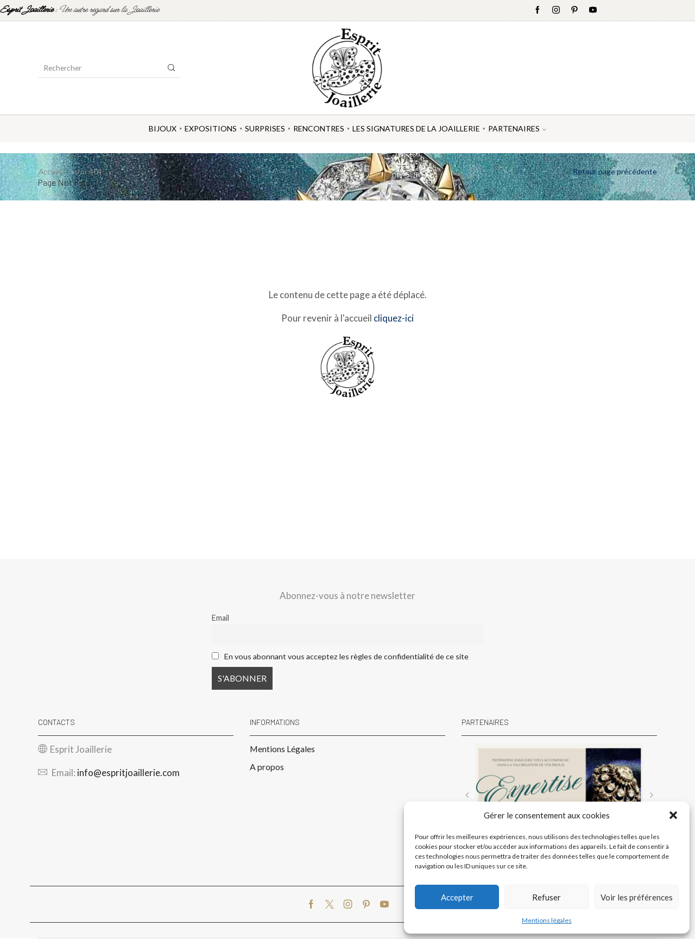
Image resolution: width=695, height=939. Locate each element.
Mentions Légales (282, 748)
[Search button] (171, 68)
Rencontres (318, 128)
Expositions (211, 128)
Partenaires (517, 128)
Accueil (51, 171)
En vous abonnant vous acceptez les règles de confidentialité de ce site (346, 656)
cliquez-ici (394, 318)
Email (220, 617)
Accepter (457, 897)
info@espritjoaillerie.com (128, 773)
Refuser (546, 897)
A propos (267, 767)
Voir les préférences (637, 897)
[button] (673, 815)
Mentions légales (547, 920)
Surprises (265, 128)
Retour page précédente (615, 171)
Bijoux (162, 128)
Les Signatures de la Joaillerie (416, 128)
